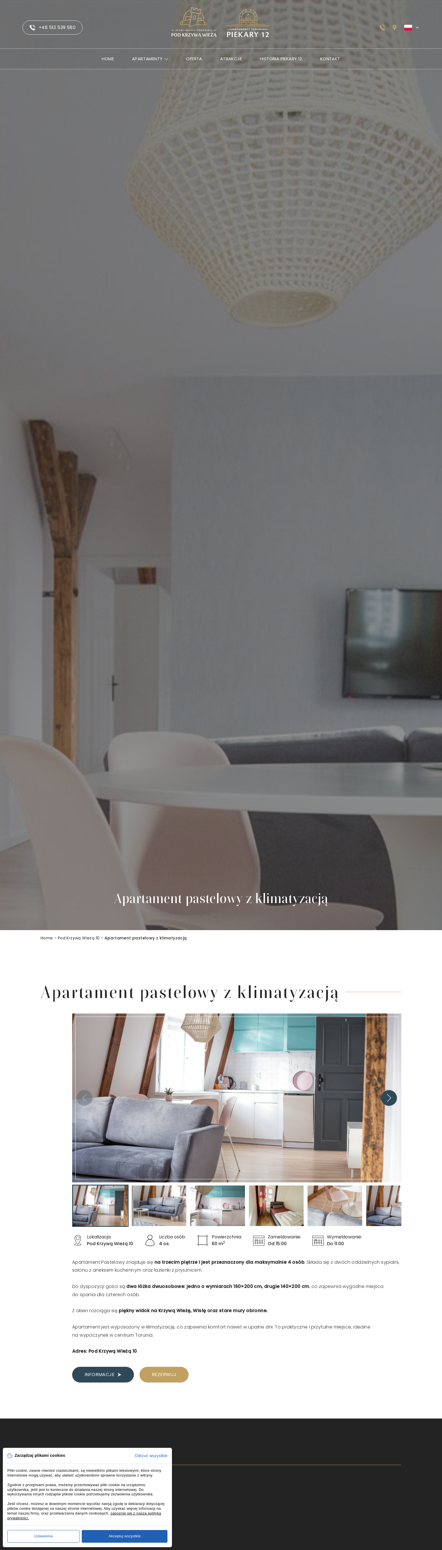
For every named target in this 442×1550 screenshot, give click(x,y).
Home (108, 59)
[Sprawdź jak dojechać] (394, 27)
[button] (100, 1213)
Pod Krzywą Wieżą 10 (79, 938)
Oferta (194, 59)
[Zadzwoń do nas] (382, 27)
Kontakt (330, 59)
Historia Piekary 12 (281, 59)
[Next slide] (389, 1105)
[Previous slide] (84, 1105)
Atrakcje (231, 59)
